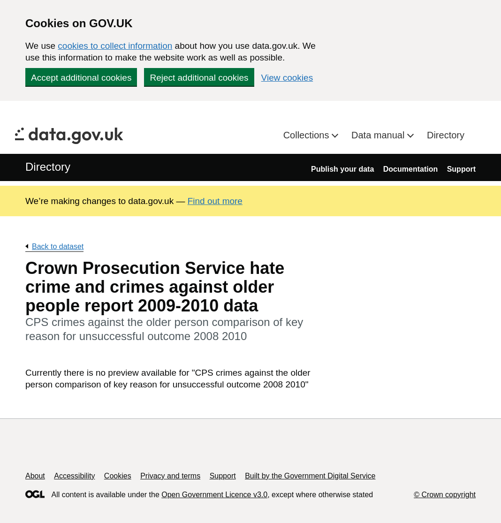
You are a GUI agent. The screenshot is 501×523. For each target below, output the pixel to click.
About (35, 476)
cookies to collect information (115, 46)
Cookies (117, 476)
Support (461, 169)
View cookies (287, 77)
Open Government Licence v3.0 (214, 495)
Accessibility (74, 476)
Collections (307, 135)
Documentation (410, 169)
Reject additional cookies (199, 78)
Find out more (215, 201)
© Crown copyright (445, 495)
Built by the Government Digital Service (310, 476)
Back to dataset (58, 246)
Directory (445, 135)
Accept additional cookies (81, 78)
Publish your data (342, 169)
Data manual (379, 135)
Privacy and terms (170, 476)
